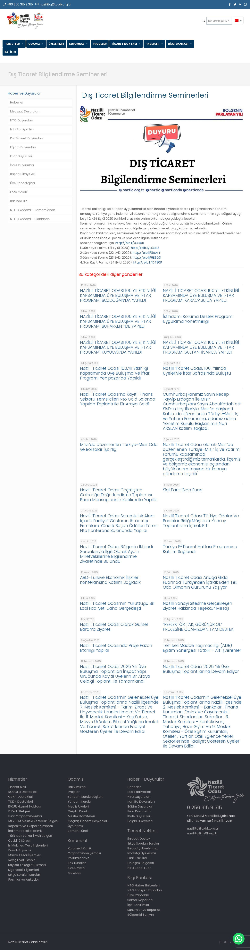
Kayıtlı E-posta (19, 850)
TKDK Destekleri (20, 801)
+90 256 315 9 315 (20, 4)
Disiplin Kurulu (78, 811)
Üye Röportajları (22, 183)
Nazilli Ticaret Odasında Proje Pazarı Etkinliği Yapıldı (116, 648)
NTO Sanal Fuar (139, 868)
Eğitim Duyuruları (23, 147)
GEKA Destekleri (20, 796)
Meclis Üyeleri (78, 806)
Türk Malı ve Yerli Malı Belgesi (30, 835)
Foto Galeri (18, 192)
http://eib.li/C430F (147, 262)
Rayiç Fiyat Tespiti (21, 860)
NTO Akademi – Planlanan (30, 219)
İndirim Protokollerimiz (25, 831)
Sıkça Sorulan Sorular (24, 874)
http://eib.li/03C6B (129, 243)
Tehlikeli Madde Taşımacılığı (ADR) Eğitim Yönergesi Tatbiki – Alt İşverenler (202, 648)
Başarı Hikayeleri (22, 174)
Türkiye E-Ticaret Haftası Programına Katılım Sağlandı (200, 549)
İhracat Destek (138, 838)
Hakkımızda (77, 787)
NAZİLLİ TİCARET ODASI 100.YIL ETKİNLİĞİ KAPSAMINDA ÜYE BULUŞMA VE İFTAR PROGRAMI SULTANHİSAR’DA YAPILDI (201, 347)
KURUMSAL (78, 44)
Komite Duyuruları (141, 801)
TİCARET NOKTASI (126, 44)
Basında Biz (18, 201)
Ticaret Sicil (17, 787)
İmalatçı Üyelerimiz (141, 853)
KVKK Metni (76, 868)
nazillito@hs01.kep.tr (202, 833)
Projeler (74, 792)
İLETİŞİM (10, 52)
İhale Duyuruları (22, 165)
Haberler (17, 102)
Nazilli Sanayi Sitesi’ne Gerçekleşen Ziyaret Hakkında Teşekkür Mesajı (197, 606)
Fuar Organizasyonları (25, 816)
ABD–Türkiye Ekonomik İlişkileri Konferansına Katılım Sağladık (110, 580)
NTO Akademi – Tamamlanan (32, 210)
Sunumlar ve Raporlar (144, 910)
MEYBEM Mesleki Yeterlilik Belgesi (33, 821)
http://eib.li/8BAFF (146, 252)
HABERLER (154, 44)
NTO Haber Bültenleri (143, 885)
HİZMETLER (14, 44)
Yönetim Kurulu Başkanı (85, 796)
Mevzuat (74, 872)
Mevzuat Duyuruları (24, 111)
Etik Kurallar (77, 863)
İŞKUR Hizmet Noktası (24, 806)
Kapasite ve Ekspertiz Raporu (30, 826)
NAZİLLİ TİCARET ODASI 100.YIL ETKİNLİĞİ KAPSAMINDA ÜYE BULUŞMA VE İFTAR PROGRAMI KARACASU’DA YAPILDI (201, 295)
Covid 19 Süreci (19, 840)
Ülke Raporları (138, 895)
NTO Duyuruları (21, 120)
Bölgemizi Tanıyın (140, 914)
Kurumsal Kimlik (80, 848)
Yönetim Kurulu (79, 801)
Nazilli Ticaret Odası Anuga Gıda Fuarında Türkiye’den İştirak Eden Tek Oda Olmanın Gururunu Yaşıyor (200, 582)
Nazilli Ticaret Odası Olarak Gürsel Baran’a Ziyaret (114, 627)
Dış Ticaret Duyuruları (26, 138)
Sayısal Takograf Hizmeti (27, 865)
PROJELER (100, 44)
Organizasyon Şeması (84, 853)
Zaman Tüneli (78, 831)
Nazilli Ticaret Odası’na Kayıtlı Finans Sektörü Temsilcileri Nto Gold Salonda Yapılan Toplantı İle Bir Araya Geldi (117, 399)
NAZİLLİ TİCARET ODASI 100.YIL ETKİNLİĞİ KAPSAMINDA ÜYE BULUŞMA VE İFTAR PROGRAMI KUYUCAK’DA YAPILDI (118, 347)
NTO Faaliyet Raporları (144, 890)
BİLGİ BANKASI (180, 44)
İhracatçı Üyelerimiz (142, 848)
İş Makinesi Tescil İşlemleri (28, 845)
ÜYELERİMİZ (56, 44)
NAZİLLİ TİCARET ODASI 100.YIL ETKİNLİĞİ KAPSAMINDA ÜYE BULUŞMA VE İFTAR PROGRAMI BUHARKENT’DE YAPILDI (118, 321)
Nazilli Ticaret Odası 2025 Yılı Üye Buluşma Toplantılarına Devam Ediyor (201, 669)
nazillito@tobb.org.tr (55, 4)
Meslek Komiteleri (81, 816)
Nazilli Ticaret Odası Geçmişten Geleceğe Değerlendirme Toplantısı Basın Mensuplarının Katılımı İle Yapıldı (118, 494)
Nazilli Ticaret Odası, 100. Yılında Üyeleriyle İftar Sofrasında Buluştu (197, 370)
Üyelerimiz (76, 826)
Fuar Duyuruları (21, 156)
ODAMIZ (36, 44)
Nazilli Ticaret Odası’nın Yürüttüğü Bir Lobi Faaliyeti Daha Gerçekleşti (117, 606)
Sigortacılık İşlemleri (23, 870)
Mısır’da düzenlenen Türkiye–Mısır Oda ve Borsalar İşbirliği (119, 447)
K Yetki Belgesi (19, 811)
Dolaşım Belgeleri (140, 863)
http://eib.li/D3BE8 (145, 248)
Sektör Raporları (140, 900)
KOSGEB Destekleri (22, 792)
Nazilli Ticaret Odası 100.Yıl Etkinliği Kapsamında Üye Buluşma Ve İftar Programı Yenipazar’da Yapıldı (115, 373)
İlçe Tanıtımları (138, 905)
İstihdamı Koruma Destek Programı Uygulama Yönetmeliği (198, 319)
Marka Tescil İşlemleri (24, 855)
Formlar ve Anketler (23, 879)
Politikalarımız (78, 858)
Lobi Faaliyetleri (22, 129)
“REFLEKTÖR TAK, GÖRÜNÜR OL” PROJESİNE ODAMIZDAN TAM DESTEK (198, 627)
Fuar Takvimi (137, 858)
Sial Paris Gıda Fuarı (182, 490)
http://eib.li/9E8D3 (146, 257)
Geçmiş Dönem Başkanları (88, 821)
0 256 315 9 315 (204, 807)
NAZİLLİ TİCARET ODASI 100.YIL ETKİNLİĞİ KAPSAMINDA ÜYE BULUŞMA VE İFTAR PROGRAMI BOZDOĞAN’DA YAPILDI (118, 295)
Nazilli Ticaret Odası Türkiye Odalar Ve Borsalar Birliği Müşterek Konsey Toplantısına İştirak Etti (201, 520)
